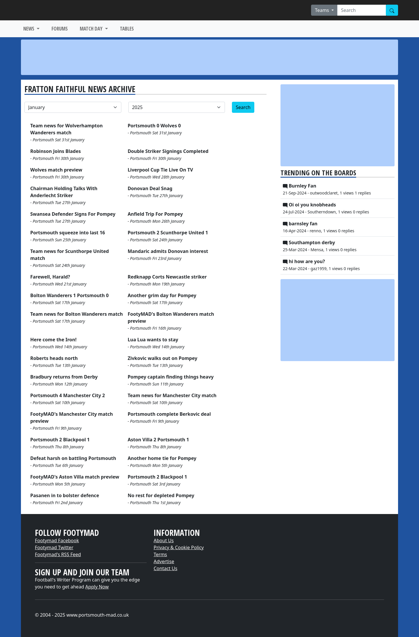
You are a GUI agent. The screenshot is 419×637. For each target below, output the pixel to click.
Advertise (164, 561)
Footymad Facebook (57, 540)
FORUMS (60, 28)
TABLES (127, 28)
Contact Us (165, 568)
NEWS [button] (29, 28)
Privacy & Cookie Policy (179, 547)
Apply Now (97, 587)
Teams (322, 10)
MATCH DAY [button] (92, 28)
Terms (160, 554)
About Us (164, 540)
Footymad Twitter (54, 547)
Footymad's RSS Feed (58, 554)
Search (243, 107)
